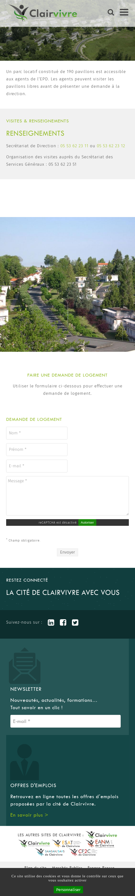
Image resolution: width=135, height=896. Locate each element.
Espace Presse (101, 867)
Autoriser (87, 522)
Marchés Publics (67, 867)
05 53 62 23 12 (111, 145)
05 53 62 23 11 (74, 145)
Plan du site (35, 867)
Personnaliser (68, 889)
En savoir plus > (29, 815)
